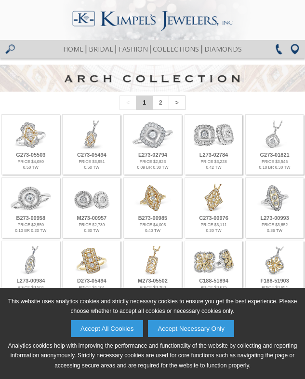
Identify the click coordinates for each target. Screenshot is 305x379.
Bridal (101, 49)
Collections (176, 49)
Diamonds (223, 49)
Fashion (133, 49)
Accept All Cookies (106, 328)
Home (73, 49)
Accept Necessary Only (191, 328)
